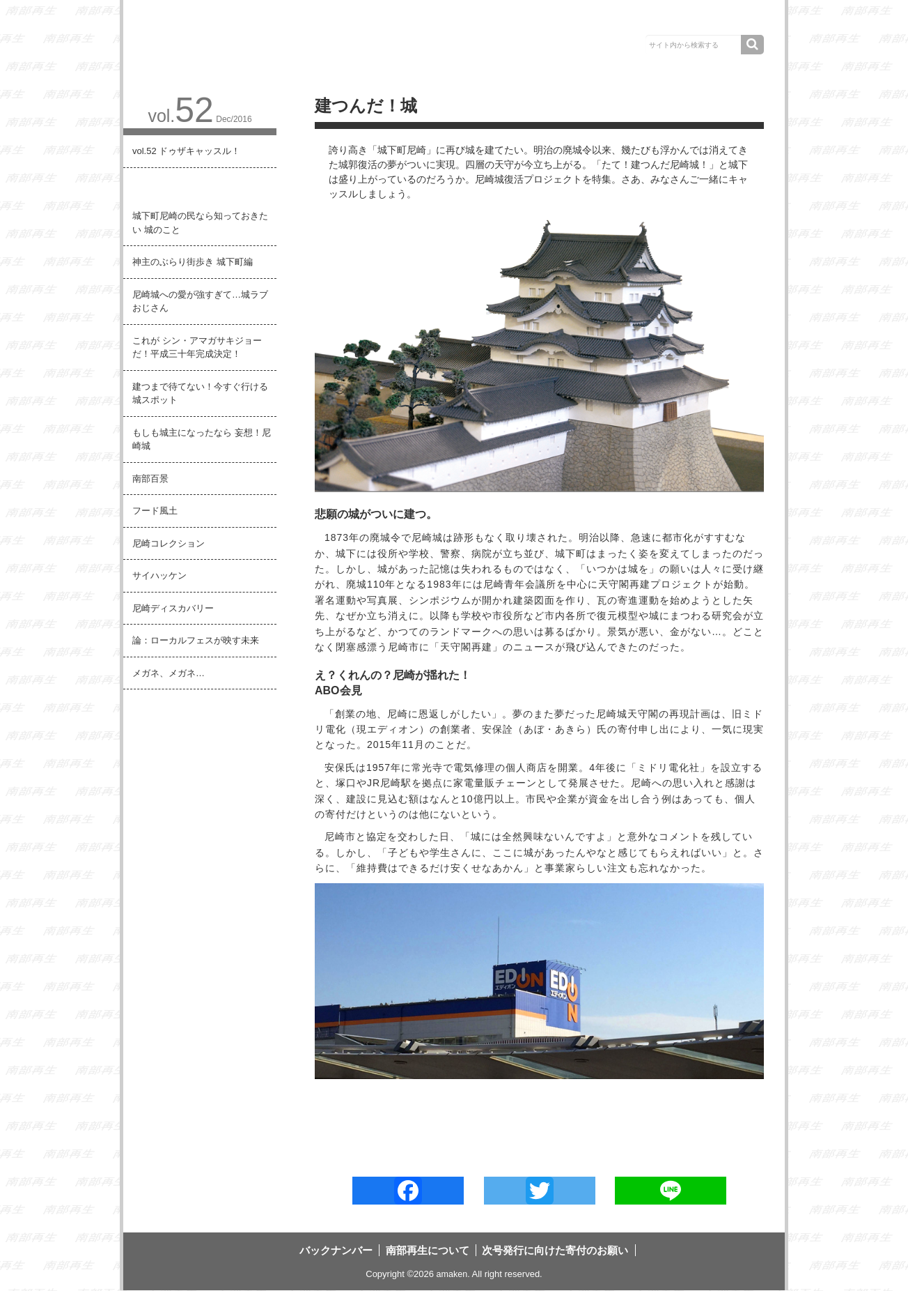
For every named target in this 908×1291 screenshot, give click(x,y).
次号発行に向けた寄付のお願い (669, 20)
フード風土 (155, 510)
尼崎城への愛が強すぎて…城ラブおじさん (200, 301)
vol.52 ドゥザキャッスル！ (186, 151)
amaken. (453, 1275)
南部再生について (521, 20)
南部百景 (150, 478)
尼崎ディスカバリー (173, 608)
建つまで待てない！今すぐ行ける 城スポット (200, 393)
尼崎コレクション (168, 543)
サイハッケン (159, 575)
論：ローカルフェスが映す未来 (195, 640)
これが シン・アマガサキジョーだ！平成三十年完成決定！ (197, 347)
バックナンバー (410, 20)
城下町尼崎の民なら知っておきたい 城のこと (200, 223)
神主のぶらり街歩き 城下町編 (192, 262)
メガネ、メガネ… (168, 673)
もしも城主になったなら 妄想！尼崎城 (201, 439)
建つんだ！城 (159, 183)
